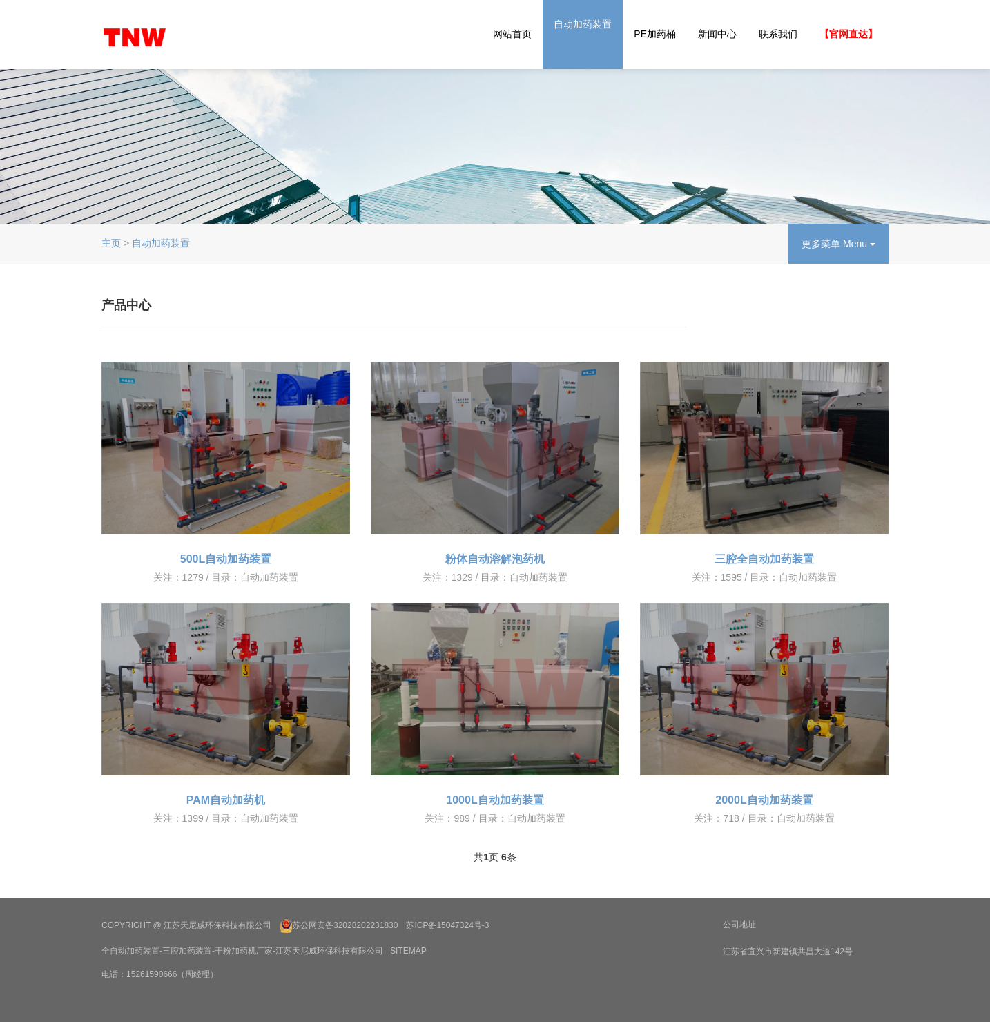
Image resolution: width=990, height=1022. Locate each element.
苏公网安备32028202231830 (345, 926)
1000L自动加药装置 (494, 800)
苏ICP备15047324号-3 (447, 926)
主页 (111, 243)
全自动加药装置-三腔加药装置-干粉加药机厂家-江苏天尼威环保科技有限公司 (242, 951)
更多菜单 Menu (838, 243)
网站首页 (512, 33)
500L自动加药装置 (225, 559)
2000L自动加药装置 (764, 800)
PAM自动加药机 (225, 800)
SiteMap (408, 951)
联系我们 (778, 33)
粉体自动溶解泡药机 (495, 559)
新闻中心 (717, 33)
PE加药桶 (655, 33)
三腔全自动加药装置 (764, 559)
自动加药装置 (583, 24)
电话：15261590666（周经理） (159, 974)
